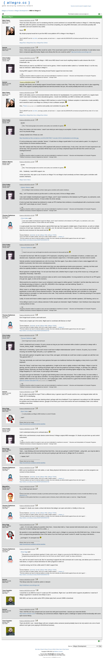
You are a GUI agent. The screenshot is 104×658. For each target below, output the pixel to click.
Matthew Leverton (58, 651)
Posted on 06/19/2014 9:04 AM (27, 505)
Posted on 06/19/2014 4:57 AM (27, 448)
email (37, 235)
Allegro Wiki (44, 235)
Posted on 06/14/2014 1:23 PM (27, 161)
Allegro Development (21, 10)
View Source (66, 649)
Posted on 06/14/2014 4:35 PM (27, 215)
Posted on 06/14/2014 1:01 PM (27, 120)
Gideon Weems (26, 187)
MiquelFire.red (23, 495)
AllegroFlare (23, 42)
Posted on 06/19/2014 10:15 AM (27, 549)
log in (89, 6)
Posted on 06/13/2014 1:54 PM (27, 47)
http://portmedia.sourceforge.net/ (81, 52)
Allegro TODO (52, 235)
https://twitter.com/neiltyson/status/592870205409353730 (34, 240)
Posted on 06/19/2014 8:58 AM (27, 486)
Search (42, 649)
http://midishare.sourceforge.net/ (29, 585)
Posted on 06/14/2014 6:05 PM (27, 335)
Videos (29, 179)
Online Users (59, 649)
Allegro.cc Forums (7, 10)
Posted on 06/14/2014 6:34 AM (27, 92)
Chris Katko (24, 218)
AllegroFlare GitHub (42, 42)
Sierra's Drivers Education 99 (29, 380)
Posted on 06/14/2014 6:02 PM (27, 315)
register (85, 6)
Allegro (21, 179)
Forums (50, 649)
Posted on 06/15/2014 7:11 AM (27, 391)
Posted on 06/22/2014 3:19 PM (27, 609)
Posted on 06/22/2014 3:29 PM (27, 620)
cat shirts (35, 38)
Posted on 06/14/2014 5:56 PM (27, 244)
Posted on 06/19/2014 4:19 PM (27, 579)
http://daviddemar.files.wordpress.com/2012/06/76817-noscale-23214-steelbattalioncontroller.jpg (49, 138)
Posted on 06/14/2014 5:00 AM (27, 82)
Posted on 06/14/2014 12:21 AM (27, 58)
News (46, 649)
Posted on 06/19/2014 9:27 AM (27, 524)
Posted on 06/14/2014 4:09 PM (27, 184)
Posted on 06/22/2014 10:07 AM (27, 590)
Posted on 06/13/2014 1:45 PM (27, 20)
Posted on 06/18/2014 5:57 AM (27, 408)
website (33, 235)
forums (72, 6)
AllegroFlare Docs (31, 42)
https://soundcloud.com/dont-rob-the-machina (32, 424)
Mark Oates (24, 411)
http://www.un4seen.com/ (27, 613)
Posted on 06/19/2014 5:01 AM (27, 467)
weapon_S (61, 236)
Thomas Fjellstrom (26, 247)
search (81, 6)
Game (25, 179)
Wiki (54, 649)
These (25, 106)
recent (76, 6)
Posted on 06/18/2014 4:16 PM (27, 429)
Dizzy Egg (24, 552)
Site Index (37, 649)
